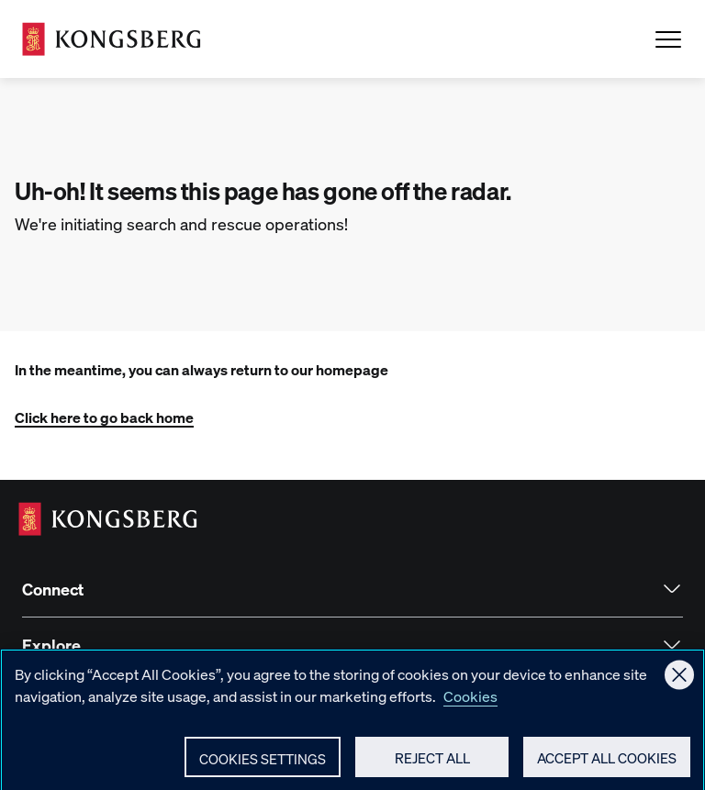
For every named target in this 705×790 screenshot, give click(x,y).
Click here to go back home (104, 417)
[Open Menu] (668, 39)
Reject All (432, 764)
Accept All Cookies (607, 764)
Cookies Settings (262, 765)
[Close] (679, 681)
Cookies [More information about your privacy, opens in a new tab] (470, 702)
